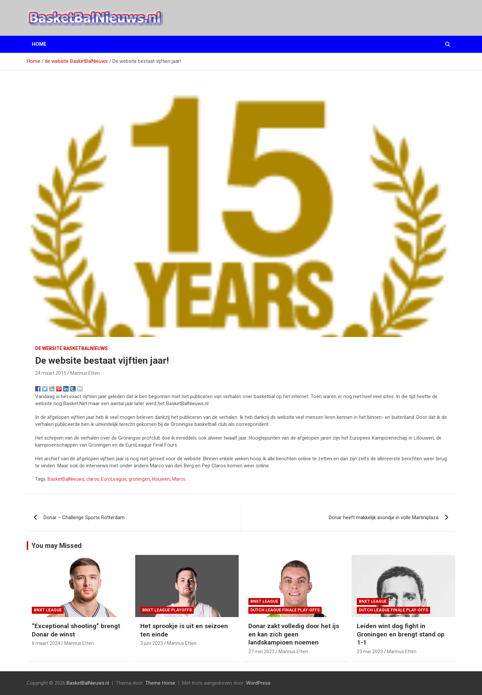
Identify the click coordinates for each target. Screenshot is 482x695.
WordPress (258, 683)
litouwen (161, 479)
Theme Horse (160, 683)
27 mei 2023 (261, 651)
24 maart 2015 (50, 373)
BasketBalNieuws (66, 479)
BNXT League (48, 610)
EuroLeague (114, 479)
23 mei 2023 (370, 651)
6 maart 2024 (46, 643)
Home (39, 44)
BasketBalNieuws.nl (88, 683)
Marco (178, 479)
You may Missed (56, 546)
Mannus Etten (85, 373)
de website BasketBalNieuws (71, 348)
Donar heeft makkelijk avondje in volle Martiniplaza (383, 517)
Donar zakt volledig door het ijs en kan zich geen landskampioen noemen (293, 634)
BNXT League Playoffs (167, 610)
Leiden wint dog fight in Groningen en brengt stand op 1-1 (401, 634)
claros (92, 479)
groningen (139, 479)
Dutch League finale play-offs (285, 610)
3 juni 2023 (151, 643)
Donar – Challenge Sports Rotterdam (84, 517)
